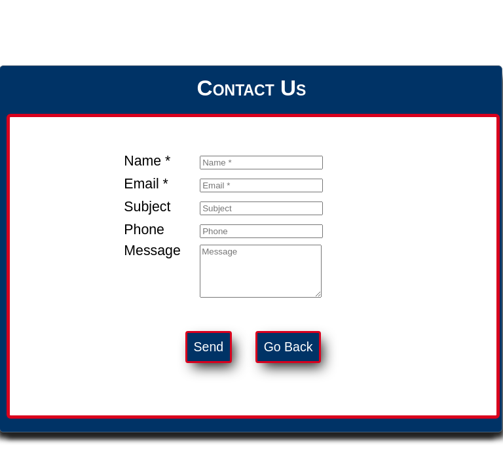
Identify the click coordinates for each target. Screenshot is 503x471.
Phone (144, 229)
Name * (147, 161)
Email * (146, 184)
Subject (147, 207)
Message (152, 250)
